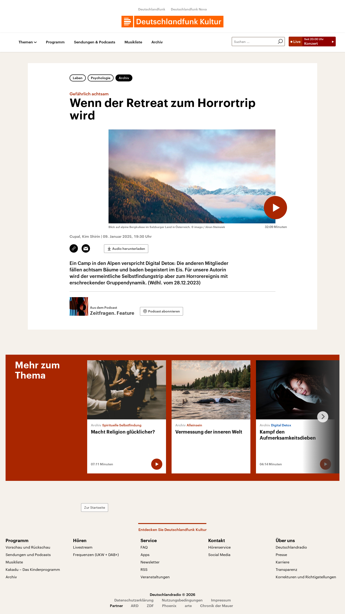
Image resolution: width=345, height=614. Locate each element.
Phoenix (169, 605)
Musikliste (133, 42)
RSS (144, 569)
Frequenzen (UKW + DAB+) (96, 554)
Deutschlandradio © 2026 (172, 594)
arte (188, 605)
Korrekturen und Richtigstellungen (306, 577)
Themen (26, 42)
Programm (55, 42)
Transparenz (286, 569)
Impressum (221, 600)
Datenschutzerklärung (133, 600)
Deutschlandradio (291, 547)
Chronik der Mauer (216, 605)
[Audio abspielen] (275, 207)
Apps (145, 554)
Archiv (157, 42)
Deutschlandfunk (151, 9)
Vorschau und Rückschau (28, 547)
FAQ (144, 547)
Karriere (282, 562)
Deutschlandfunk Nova (189, 9)
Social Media (219, 554)
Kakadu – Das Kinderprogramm (33, 569)
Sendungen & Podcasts (94, 42)
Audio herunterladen (128, 249)
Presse (281, 554)
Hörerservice (219, 547)
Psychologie (100, 78)
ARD (134, 605)
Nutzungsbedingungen (182, 600)
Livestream (83, 547)
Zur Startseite (94, 507)
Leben (78, 78)
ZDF (150, 605)
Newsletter (150, 562)
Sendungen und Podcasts (28, 554)
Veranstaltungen (155, 577)
